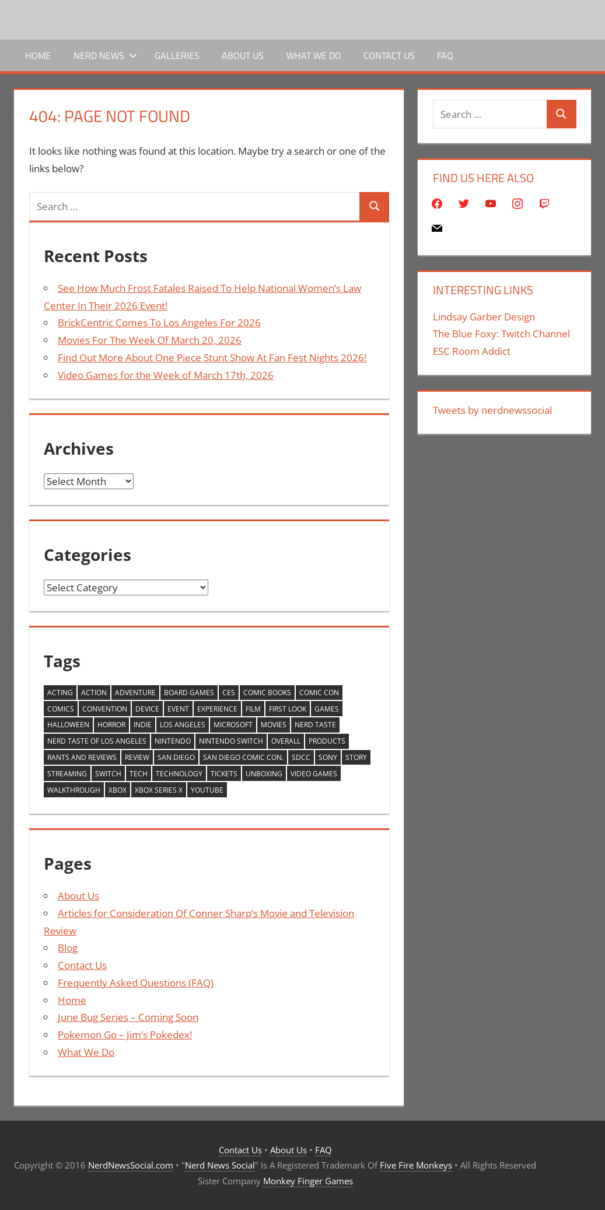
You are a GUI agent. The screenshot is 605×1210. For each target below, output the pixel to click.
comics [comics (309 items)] (60, 709)
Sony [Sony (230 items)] (328, 757)
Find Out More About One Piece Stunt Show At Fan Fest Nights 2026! (212, 357)
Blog (68, 947)
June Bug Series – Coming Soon (128, 1017)
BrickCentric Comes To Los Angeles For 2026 (159, 322)
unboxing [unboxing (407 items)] (264, 774)
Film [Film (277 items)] (253, 709)
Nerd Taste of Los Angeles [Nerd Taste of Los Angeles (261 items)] (96, 741)
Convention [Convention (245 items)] (104, 709)
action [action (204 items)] (94, 693)
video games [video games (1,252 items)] (314, 774)
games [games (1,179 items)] (326, 709)
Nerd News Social (220, 1165)
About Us (243, 55)
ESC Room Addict (471, 351)
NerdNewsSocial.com (130, 1165)
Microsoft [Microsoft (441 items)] (233, 725)
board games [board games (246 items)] (189, 693)
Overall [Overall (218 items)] (285, 741)
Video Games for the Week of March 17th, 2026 (166, 375)
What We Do (313, 55)
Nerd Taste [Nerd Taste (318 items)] (315, 725)
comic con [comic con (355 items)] (319, 693)
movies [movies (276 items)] (273, 725)
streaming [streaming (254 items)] (67, 774)
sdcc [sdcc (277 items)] (301, 757)
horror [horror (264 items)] (111, 725)
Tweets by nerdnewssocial (492, 410)
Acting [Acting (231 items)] (60, 693)
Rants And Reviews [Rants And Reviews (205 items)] (82, 757)
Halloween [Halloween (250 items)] (68, 725)
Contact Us (389, 55)
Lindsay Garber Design (484, 316)
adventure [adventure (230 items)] (135, 693)
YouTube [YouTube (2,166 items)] (207, 790)
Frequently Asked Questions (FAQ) (136, 982)
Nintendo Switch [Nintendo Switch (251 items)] (231, 741)
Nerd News (105, 55)
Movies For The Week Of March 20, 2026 (150, 340)
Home (38, 55)
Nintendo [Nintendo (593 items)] (173, 741)
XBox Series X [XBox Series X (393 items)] (159, 790)
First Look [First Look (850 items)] (287, 709)
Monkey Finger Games (308, 1181)
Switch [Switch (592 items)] (108, 774)
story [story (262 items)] (356, 757)
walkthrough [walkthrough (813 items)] (73, 790)
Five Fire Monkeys (416, 1165)
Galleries (177, 55)
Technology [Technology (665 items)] (179, 774)
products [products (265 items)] (327, 741)
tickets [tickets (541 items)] (224, 774)
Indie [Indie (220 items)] (143, 725)
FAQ (445, 55)
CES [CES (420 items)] (228, 693)
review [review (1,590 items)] (137, 757)
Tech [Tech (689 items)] (139, 774)
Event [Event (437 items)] (178, 709)
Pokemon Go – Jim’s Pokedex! (125, 1034)
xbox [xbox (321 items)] (118, 790)
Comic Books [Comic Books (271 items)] (267, 693)
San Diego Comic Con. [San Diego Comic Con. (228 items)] (243, 757)
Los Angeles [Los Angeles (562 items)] (182, 725)
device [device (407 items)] (147, 709)
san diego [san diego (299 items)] (176, 757)
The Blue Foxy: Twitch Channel (501, 333)
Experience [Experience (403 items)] (217, 709)
